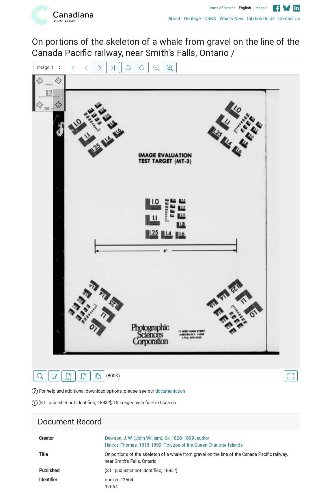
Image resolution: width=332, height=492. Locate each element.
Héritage (192, 18)
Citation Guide (261, 18)
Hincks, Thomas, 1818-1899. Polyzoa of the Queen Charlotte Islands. (174, 445)
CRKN (210, 18)
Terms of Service (222, 8)
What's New (231, 18)
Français (260, 8)
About (174, 18)
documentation (170, 391)
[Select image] (48, 67)
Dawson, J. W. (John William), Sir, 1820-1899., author (157, 438)
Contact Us (289, 18)
